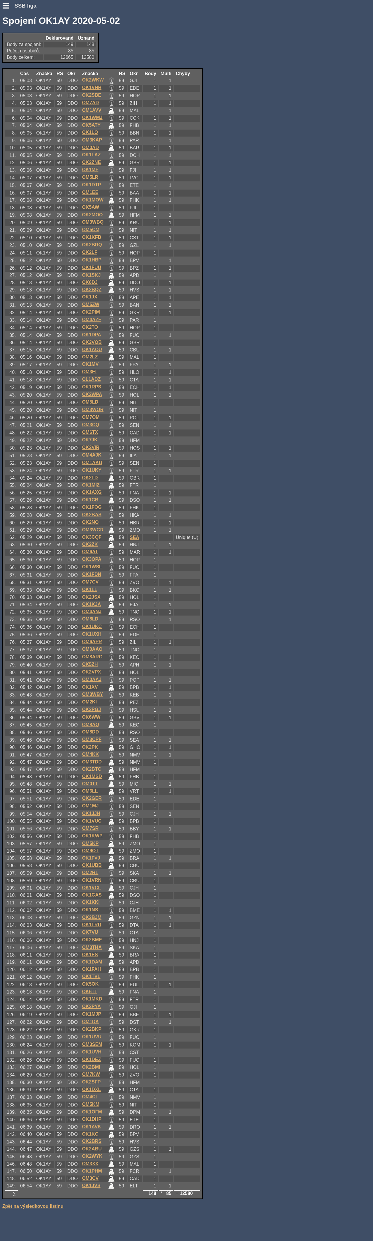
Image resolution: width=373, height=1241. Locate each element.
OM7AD (90, 102)
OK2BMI (91, 1067)
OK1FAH (91, 969)
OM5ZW (90, 304)
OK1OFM (92, 1111)
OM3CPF (91, 739)
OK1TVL (91, 976)
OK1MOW (92, 199)
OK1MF (90, 169)
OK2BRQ (92, 244)
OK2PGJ (91, 709)
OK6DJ (89, 282)
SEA (134, 537)
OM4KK (90, 754)
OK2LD (90, 477)
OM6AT (90, 551)
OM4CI (89, 1096)
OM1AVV (91, 110)
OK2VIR (90, 447)
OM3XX (90, 1163)
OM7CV (90, 581)
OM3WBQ (92, 222)
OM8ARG (92, 656)
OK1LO (90, 132)
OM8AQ (90, 724)
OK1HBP (91, 259)
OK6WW (91, 717)
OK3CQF (91, 537)
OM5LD (90, 401)
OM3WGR (92, 529)
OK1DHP (91, 1119)
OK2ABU (92, 1148)
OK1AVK (91, 1126)
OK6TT (89, 991)
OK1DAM (92, 961)
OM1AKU (92, 462)
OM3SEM (92, 1044)
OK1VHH (91, 87)
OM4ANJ (91, 611)
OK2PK (90, 747)
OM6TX (90, 432)
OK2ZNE (91, 162)
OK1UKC (92, 626)
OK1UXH (91, 634)
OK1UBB (92, 865)
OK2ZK (90, 544)
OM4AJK (91, 454)
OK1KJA (91, 604)
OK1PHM (92, 1170)
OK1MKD (92, 998)
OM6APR (92, 641)
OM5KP (90, 843)
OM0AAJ (91, 679)
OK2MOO (92, 214)
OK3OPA (91, 559)
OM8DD (90, 731)
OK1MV (90, 364)
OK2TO (90, 327)
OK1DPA (91, 334)
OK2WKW (93, 79)
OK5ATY (91, 125)
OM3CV (90, 1178)
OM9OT (90, 850)
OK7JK (89, 439)
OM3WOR (92, 409)
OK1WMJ (92, 117)
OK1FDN (91, 574)
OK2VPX (91, 671)
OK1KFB (91, 237)
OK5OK (90, 984)
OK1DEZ (91, 1059)
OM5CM (90, 229)
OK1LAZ (91, 154)
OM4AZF (91, 319)
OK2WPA (92, 394)
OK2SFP (91, 1081)
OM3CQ (90, 424)
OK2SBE (91, 95)
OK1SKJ (91, 275)
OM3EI (89, 371)
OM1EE (90, 192)
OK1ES (90, 954)
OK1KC (90, 1134)
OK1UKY (91, 470)
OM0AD (90, 147)
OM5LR (90, 177)
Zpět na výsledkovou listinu (33, 1206)
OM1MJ (90, 805)
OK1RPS (91, 386)
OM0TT (90, 783)
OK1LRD (91, 924)
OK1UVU (91, 1036)
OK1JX (89, 296)
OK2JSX (91, 597)
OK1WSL (92, 566)
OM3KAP (92, 139)
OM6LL (90, 791)
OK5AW (90, 207)
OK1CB (90, 499)
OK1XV (90, 687)
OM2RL (90, 872)
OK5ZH (90, 664)
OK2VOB (92, 342)
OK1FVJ (91, 857)
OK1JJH (91, 813)
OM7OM (90, 417)
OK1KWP (92, 835)
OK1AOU (92, 349)
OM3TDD (92, 761)
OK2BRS (91, 1141)
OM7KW (91, 1074)
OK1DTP (91, 184)
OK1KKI (90, 902)
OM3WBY (92, 694)
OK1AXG (92, 492)
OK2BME (92, 939)
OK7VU (90, 932)
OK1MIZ (90, 484)
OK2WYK (92, 1156)
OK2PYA (91, 1006)
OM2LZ (90, 356)
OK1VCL (91, 887)
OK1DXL (91, 1089)
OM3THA (92, 947)
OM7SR (90, 828)
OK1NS (90, 909)
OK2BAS (91, 514)
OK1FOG (92, 507)
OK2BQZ (91, 289)
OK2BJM (91, 917)
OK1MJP (91, 1014)
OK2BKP (91, 1029)
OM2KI (89, 701)
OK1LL (89, 589)
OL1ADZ (91, 379)
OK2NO (90, 522)
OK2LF (89, 252)
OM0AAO (92, 649)
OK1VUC (91, 821)
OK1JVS (91, 1185)
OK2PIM (91, 312)
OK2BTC (91, 769)
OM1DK (90, 1021)
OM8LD (90, 618)
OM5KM (90, 1104)
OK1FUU (91, 267)
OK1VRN (91, 880)
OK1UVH (91, 1051)
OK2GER (92, 798)
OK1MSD (92, 776)
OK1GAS (92, 894)
